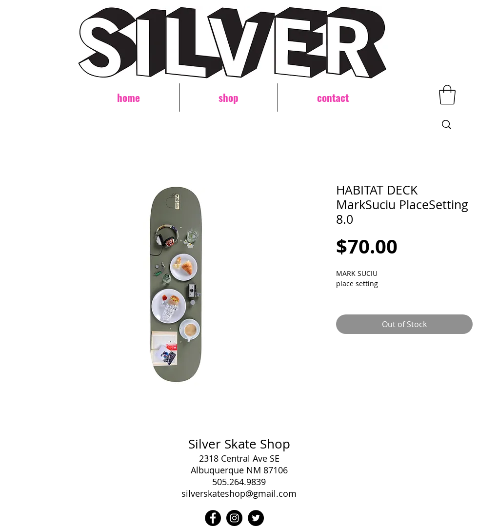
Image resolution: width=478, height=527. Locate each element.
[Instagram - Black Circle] (234, 518)
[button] (447, 94)
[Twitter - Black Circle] (256, 518)
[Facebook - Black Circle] (213, 518)
